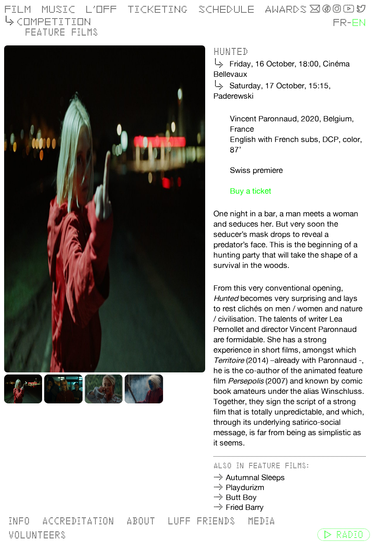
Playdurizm (245, 487)
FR (340, 22)
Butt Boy (241, 497)
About (140, 521)
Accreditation (78, 521)
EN (359, 22)
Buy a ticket (250, 191)
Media (261, 521)
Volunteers (37, 535)
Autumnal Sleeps (255, 477)
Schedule (226, 9)
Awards (286, 9)
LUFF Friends (201, 521)
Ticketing (157, 9)
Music (58, 9)
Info (19, 521)
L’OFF (101, 9)
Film (17, 9)
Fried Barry (245, 507)
